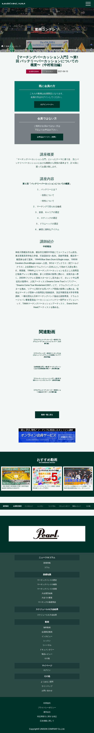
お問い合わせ (47, 691)
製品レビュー (76, 506)
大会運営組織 (47, 593)
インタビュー (29, 506)
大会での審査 (47, 598)
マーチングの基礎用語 (47, 602)
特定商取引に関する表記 (47, 716)
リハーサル (51, 506)
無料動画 (6, 506)
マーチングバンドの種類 (47, 584)
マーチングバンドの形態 (47, 589)
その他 (47, 658)
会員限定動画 (17, 506)
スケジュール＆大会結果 (47, 615)
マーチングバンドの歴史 (47, 580)
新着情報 (47, 563)
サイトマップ (47, 686)
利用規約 (47, 703)
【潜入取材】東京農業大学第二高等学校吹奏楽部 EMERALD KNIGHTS (15, 487)
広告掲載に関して (47, 721)
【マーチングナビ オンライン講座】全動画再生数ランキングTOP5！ (46, 487)
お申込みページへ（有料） (47, 137)
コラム (47, 567)
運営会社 (47, 712)
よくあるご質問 (47, 682)
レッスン (40, 506)
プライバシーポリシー (47, 708)
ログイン (47, 670)
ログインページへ (47, 104)
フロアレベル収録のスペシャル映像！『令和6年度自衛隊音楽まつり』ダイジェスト (77, 487)
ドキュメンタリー (64, 506)
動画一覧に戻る (47, 415)
